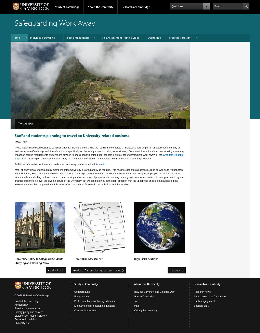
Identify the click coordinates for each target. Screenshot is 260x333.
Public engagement (204, 301)
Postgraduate (81, 296)
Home (16, 37)
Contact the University (26, 301)
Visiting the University (145, 310)
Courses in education (85, 310)
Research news (202, 291)
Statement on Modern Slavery (31, 315)
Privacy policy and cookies (29, 312)
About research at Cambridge (210, 296)
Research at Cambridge (136, 7)
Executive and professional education (94, 305)
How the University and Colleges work (154, 291)
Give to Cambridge (144, 296)
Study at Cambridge (67, 7)
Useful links (154, 37)
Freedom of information (27, 308)
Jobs (136, 301)
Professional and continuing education (95, 301)
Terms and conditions (26, 319)
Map (136, 305)
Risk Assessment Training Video (121, 37)
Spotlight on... (201, 305)
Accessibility (21, 304)
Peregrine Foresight (180, 37)
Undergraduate (82, 291)
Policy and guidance (78, 37)
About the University (100, 7)
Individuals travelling (42, 37)
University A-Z (22, 323)
